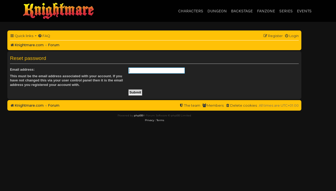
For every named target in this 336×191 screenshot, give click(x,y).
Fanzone (266, 10)
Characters (190, 10)
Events (304, 10)
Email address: (22, 69)
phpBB (138, 115)
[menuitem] (44, 36)
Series (286, 10)
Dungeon (217, 10)
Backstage (242, 10)
